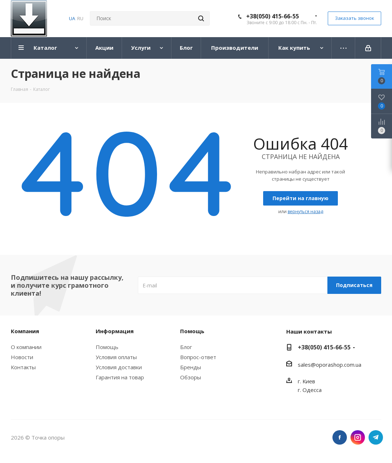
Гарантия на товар (120, 377)
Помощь (107, 346)
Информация (115, 331)
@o (315, 364)
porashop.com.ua (340, 364)
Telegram (376, 437)
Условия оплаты (116, 357)
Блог (186, 346)
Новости (22, 357)
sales (304, 364)
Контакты (23, 367)
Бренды (190, 367)
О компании (26, 346)
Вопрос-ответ (198, 357)
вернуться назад (305, 211)
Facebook (339, 437)
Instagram (357, 437)
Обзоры (190, 377)
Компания (25, 331)
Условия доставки (119, 367)
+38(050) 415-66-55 (272, 16)
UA (72, 18)
